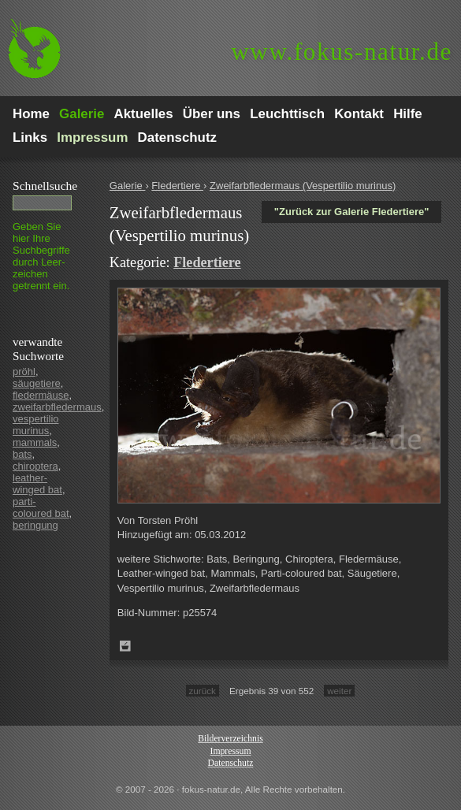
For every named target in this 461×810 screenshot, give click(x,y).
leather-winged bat (37, 484)
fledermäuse (41, 395)
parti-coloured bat (41, 507)
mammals (35, 442)
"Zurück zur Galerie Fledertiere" (351, 211)
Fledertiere (177, 185)
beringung (35, 525)
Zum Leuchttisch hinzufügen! (125, 646)
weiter (339, 691)
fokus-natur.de (341, 51)
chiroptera (35, 466)
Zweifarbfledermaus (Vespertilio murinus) (303, 185)
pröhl (24, 371)
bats (22, 454)
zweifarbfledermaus (57, 407)
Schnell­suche (45, 185)
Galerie (128, 185)
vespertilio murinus (36, 425)
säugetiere (37, 383)
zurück (202, 691)
